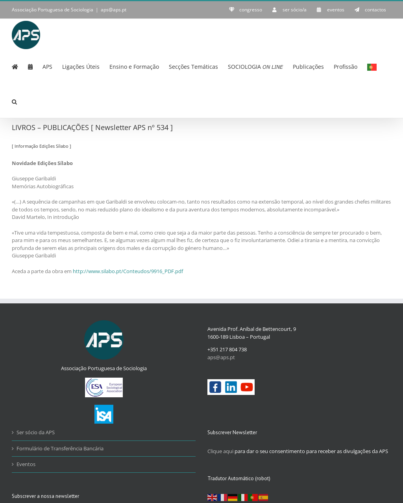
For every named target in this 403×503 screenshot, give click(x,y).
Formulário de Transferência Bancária (60, 448)
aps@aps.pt (113, 9)
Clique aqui (220, 451)
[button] (14, 101)
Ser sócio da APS (36, 432)
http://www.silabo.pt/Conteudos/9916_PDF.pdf (128, 271)
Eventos (26, 464)
